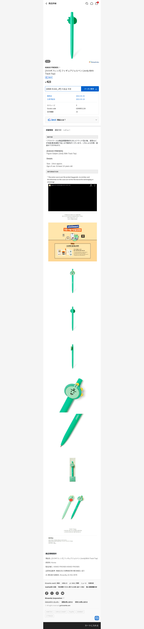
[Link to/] (91, 3)
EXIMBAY (80, 612)
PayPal (71, 612)
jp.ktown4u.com (65, 605)
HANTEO (49, 612)
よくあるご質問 (74, 583)
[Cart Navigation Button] (96, 3)
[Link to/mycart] (96, 3)
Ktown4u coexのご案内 (52, 583)
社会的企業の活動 (50, 587)
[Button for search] (87, 3)
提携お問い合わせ (67, 602)
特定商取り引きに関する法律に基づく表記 (71, 587)
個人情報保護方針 (91, 587)
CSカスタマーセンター (52, 602)
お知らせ (64, 583)
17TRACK (49, 616)
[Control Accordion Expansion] (72, 120)
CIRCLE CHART (60, 612)
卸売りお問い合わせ (81, 602)
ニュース (83, 583)
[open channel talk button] (97, 618)
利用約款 (91, 583)
